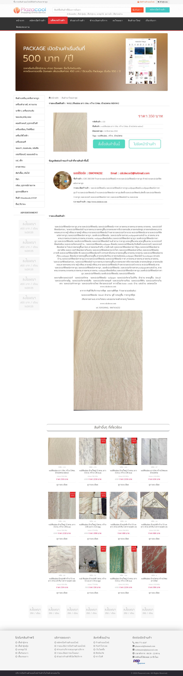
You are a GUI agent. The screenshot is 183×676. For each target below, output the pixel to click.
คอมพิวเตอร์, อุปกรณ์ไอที (27, 123)
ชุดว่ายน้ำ (108, 14)
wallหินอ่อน (102, 136)
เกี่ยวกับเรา (151, 20)
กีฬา (17, 179)
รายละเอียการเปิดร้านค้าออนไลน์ (69, 646)
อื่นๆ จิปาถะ (21, 204)
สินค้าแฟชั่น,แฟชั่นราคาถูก (27, 98)
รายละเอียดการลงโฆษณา (66, 653)
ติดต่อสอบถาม (23, 27)
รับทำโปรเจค (100, 646)
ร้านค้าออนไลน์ (101, 642)
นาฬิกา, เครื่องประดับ (25, 111)
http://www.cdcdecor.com (97, 202)
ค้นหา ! (137, 10)
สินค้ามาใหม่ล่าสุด (70, 98)
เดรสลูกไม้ (100, 14)
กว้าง (111, 136)
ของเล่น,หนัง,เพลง (23, 117)
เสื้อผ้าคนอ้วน (118, 14)
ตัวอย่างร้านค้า (77, 20)
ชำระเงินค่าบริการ (98, 20)
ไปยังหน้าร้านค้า (145, 143)
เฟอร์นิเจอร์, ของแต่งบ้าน (27, 154)
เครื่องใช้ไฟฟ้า (22, 136)
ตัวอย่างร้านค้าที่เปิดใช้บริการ (68, 657)
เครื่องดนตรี (21, 142)
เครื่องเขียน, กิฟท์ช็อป (25, 129)
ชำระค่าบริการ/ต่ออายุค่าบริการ (69, 650)
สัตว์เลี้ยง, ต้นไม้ (22, 173)
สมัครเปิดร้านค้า (157, 9)
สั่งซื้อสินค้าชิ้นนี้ (109, 143)
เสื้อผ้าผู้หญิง (82, 14)
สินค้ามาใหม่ (134, 20)
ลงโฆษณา (118, 20)
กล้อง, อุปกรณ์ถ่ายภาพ (25, 185)
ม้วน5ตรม (118, 136)
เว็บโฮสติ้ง (99, 650)
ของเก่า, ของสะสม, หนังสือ (27, 148)
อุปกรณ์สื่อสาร (22, 192)
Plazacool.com (144, 673)
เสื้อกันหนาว (21, 653)
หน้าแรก (20, 20)
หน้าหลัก (54, 98)
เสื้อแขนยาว (21, 657)
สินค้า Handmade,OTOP (26, 198)
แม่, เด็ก (19, 161)
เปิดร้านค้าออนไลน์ (145, 2)
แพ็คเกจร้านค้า (58, 20)
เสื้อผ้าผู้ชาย (91, 14)
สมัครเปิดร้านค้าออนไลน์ (66, 642)
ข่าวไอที (98, 657)
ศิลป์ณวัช (99, 653)
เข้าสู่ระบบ (163, 2)
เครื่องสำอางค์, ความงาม (26, 105)
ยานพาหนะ (20, 167)
